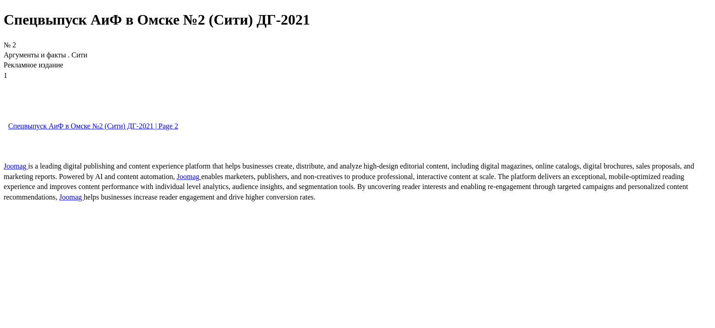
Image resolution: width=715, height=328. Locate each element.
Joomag (16, 166)
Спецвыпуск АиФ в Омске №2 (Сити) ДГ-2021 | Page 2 (93, 126)
